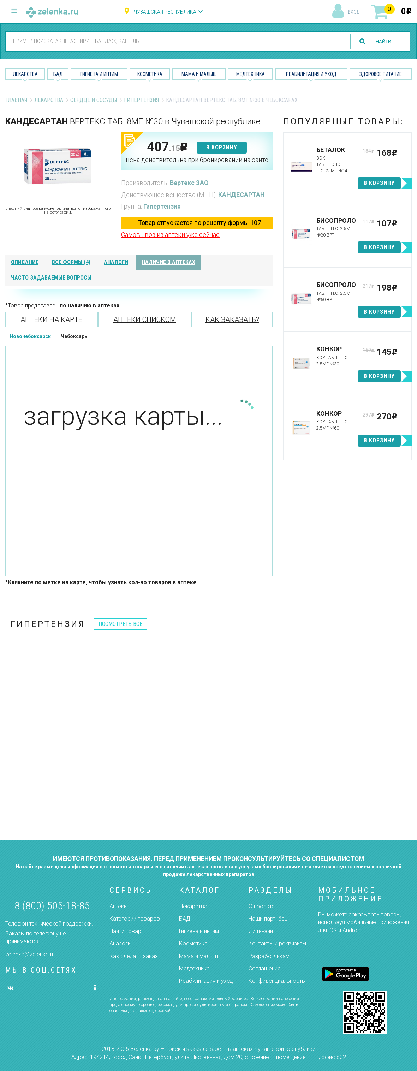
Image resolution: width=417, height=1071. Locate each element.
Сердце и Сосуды (93, 100)
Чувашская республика (165, 11)
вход (353, 12)
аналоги (116, 262)
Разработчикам (269, 956)
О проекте (262, 906)
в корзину (221, 147)
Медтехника (250, 74)
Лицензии (261, 931)
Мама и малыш (199, 74)
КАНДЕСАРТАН (241, 194)
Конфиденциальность (277, 980)
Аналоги (120, 943)
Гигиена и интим (199, 931)
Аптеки (118, 906)
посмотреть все (120, 624)
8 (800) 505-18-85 (52, 905)
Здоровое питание (380, 74)
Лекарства (25, 74)
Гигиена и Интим (99, 74)
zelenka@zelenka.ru (30, 954)
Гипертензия (141, 100)
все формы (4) (71, 262)
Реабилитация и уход (311, 74)
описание (24, 262)
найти (382, 41)
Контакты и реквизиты (277, 943)
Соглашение (265, 968)
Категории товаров (134, 918)
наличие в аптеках (168, 262)
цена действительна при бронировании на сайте (197, 159)
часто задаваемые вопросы (51, 277)
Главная (16, 100)
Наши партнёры (268, 918)
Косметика (149, 74)
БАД (58, 74)
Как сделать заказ (133, 956)
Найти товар (125, 931)
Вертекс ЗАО (189, 182)
